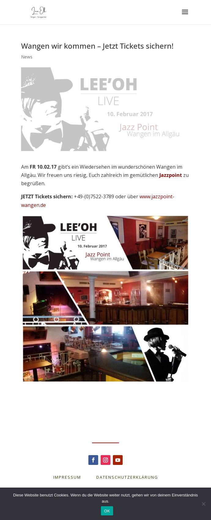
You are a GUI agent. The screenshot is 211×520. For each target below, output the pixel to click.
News (26, 57)
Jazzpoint (170, 175)
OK (107, 511)
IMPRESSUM (74, 477)
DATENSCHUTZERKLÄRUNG (127, 477)
